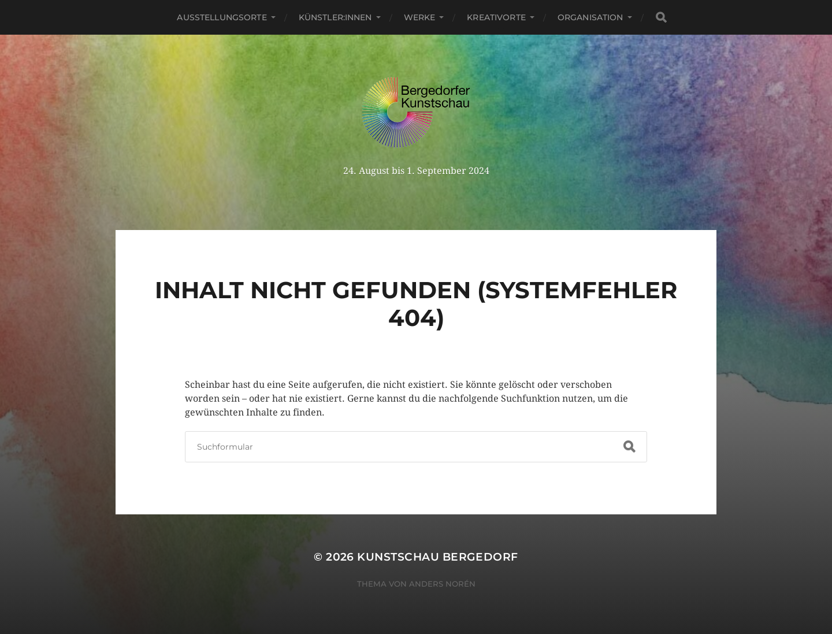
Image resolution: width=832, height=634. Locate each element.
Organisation (590, 17)
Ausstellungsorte (221, 17)
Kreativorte (496, 17)
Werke (420, 17)
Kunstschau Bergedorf (437, 556)
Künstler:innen (335, 17)
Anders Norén (442, 583)
